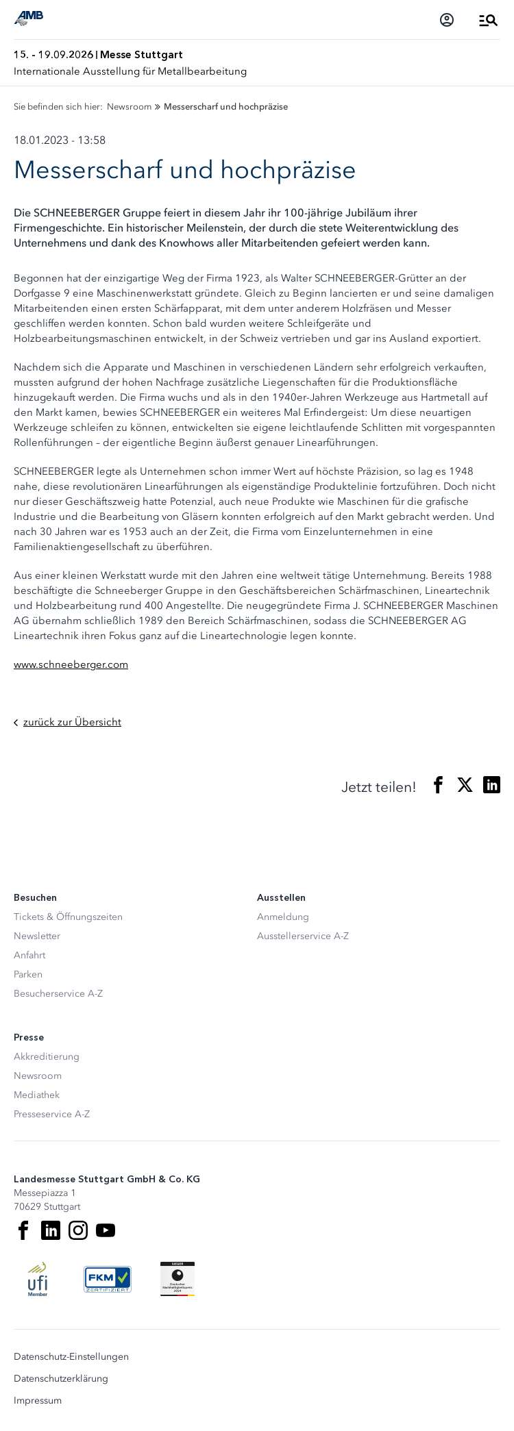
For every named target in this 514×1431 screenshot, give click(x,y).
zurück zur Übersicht (67, 722)
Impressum (38, 1400)
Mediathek (37, 1095)
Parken (28, 974)
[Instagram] (78, 1230)
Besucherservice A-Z (58, 993)
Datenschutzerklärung (61, 1378)
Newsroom (38, 1076)
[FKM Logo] (108, 1279)
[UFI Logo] (38, 1279)
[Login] (447, 20)
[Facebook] (23, 1230)
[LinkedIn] (50, 1230)
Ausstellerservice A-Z (303, 936)
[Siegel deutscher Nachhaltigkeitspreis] (177, 1279)
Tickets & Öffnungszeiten (68, 917)
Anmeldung (283, 917)
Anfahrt (29, 955)
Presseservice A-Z (52, 1114)
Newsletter (37, 936)
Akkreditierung (46, 1056)
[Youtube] (105, 1230)
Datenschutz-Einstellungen (71, 1357)
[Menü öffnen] (488, 19)
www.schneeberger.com (71, 664)
